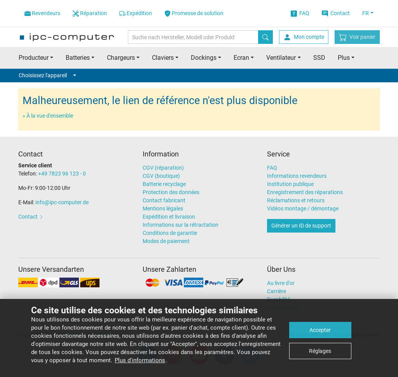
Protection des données (171, 192)
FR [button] (365, 13)
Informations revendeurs (296, 176)
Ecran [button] (241, 57)
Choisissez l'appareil (47, 75)
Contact (336, 13)
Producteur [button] (34, 57)
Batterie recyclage (164, 184)
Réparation (90, 13)
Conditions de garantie (170, 233)
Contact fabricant (164, 200)
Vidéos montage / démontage (303, 208)
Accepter (320, 330)
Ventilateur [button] (281, 57)
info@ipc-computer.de (62, 202)
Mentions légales (163, 208)
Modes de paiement (166, 241)
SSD (319, 57)
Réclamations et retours (296, 200)
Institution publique (290, 184)
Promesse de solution (193, 13)
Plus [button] (344, 57)
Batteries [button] (78, 57)
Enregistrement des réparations (305, 192)
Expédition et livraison (169, 217)
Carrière (276, 291)
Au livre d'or (281, 283)
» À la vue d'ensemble (48, 116)
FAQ (300, 13)
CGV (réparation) (163, 168)
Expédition (135, 13)
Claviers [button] (163, 57)
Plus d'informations (140, 360)
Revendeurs (42, 13)
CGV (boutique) (161, 176)
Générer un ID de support (301, 225)
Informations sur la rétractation (180, 225)
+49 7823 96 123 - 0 (62, 173)
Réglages (320, 351)
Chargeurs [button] (121, 57)
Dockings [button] (203, 57)
